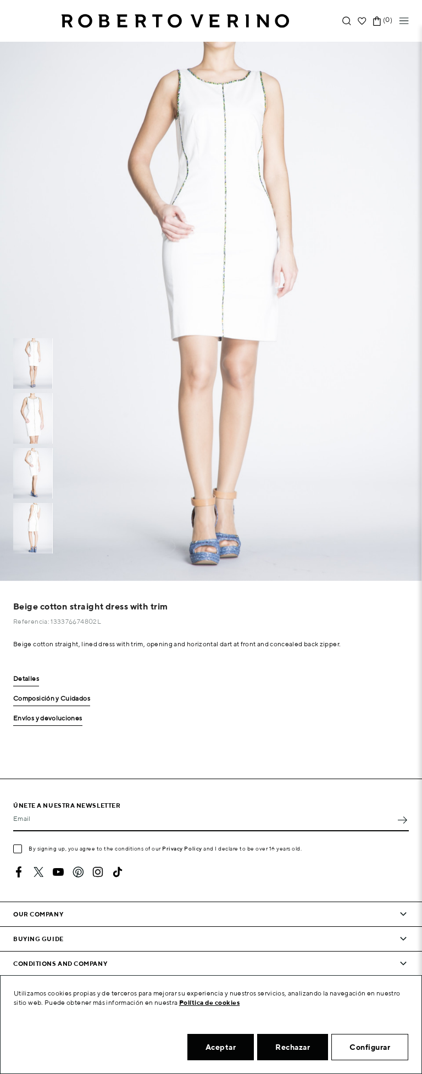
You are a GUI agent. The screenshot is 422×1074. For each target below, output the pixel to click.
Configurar (369, 1047)
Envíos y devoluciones (47, 718)
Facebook (18, 871)
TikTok (117, 871)
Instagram (97, 871)
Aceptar (221, 1047)
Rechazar (292, 1047)
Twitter (38, 871)
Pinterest (78, 871)
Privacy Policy (182, 848)
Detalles (26, 679)
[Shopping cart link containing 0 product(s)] (377, 21)
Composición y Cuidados (51, 698)
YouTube (58, 871)
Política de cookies (209, 1002)
